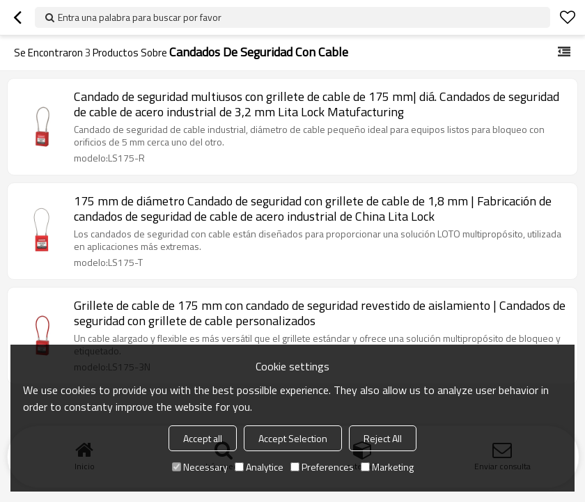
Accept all (202, 438)
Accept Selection (292, 438)
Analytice (259, 467)
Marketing (387, 467)
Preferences (322, 467)
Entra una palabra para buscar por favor (139, 17)
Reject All (383, 438)
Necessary (200, 467)
